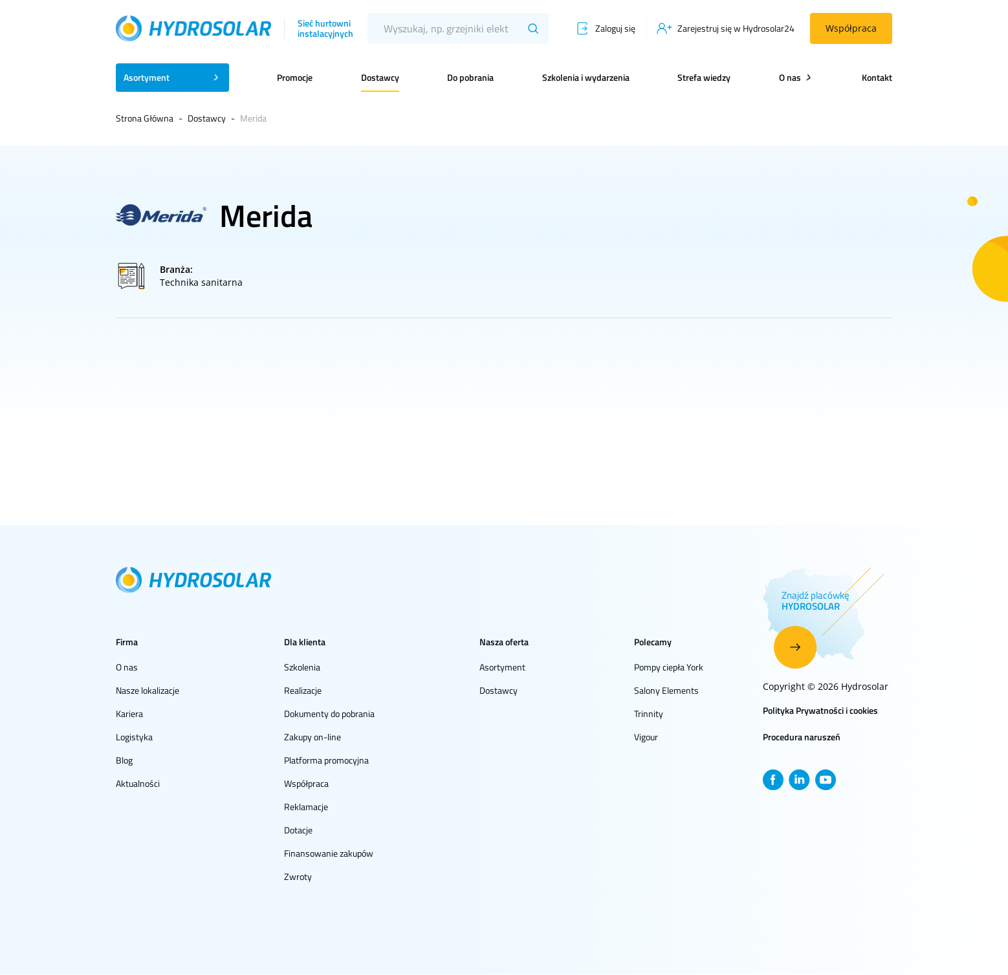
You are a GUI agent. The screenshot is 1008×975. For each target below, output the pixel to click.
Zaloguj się (615, 28)
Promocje (294, 77)
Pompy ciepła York (668, 667)
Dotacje (298, 830)
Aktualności (138, 783)
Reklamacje (306, 806)
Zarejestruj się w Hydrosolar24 (735, 28)
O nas (127, 667)
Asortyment (502, 667)
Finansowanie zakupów (328, 853)
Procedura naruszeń (801, 737)
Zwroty (298, 876)
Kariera (129, 713)
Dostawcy (380, 77)
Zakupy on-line (312, 737)
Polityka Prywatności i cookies (820, 710)
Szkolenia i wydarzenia (586, 77)
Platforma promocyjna (326, 760)
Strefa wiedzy (703, 77)
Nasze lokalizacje (147, 690)
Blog (124, 760)
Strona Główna (144, 118)
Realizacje (303, 690)
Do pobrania (470, 77)
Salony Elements (666, 690)
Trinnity (648, 713)
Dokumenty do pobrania (329, 713)
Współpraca (851, 28)
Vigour (646, 737)
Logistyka (134, 737)
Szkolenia (302, 667)
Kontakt (877, 77)
